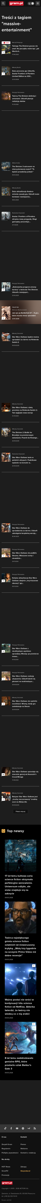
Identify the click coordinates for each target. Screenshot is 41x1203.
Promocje (5, 1175)
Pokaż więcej (20, 811)
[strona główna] (16, 3)
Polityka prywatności (10, 1152)
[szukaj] (3, 3)
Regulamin (6, 1148)
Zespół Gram (7, 1144)
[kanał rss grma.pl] (35, 1128)
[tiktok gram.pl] (6, 1128)
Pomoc (23, 1144)
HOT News (6, 1166)
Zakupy (23, 1166)
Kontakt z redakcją (28, 1152)
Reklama (24, 1148)
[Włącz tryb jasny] (30, 3)
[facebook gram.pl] (11, 1128)
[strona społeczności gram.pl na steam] (29, 1128)
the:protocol (25, 1171)
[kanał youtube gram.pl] (17, 1128)
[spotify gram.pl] (23, 1128)
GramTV (5, 1171)
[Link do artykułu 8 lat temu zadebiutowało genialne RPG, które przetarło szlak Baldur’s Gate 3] (20, 1048)
